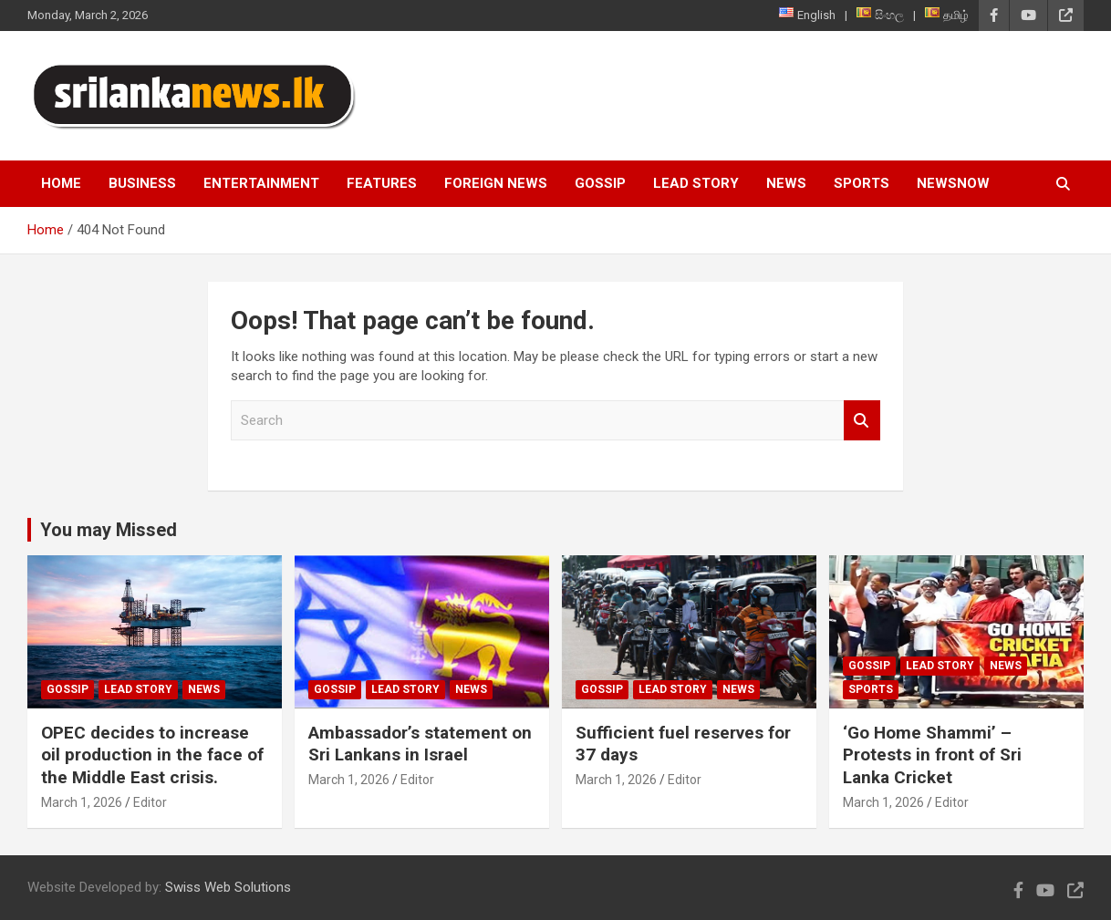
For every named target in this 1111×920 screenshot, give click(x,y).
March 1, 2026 (81, 802)
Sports (861, 183)
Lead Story (696, 183)
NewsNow (953, 183)
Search (862, 420)
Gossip (600, 183)
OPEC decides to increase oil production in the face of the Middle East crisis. (152, 755)
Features (382, 183)
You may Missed (108, 530)
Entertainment (261, 183)
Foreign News (495, 183)
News (786, 183)
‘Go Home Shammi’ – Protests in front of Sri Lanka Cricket (932, 755)
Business (142, 183)
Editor (150, 802)
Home (61, 183)
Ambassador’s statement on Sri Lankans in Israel (420, 744)
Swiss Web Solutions (228, 887)
